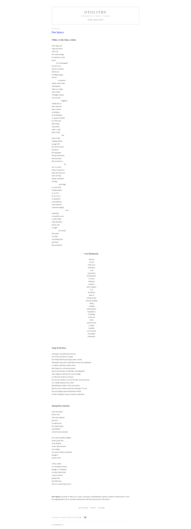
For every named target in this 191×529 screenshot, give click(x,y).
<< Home (55, 517)
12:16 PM (77, 501)
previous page (83, 491)
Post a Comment (59, 513)
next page (101, 491)
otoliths (95, 12)
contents (93, 491)
